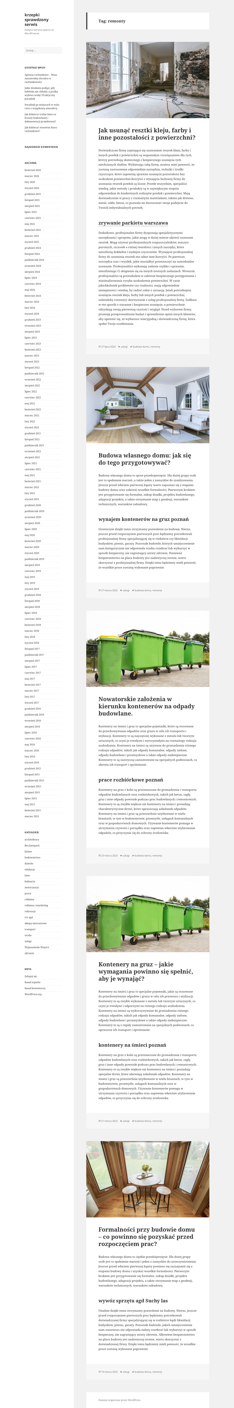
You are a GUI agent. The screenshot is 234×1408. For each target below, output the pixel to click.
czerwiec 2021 (33, 469)
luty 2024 (30, 307)
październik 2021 (34, 445)
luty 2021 (30, 493)
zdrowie (29, 953)
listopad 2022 (32, 367)
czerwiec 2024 (33, 283)
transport (30, 929)
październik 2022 (34, 373)
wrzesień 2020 (33, 517)
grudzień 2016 (33, 708)
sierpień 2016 (32, 726)
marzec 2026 (32, 176)
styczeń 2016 (32, 762)
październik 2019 (34, 559)
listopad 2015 (32, 774)
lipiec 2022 (31, 391)
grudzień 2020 (33, 505)
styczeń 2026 (32, 188)
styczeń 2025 (32, 242)
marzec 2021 (32, 487)
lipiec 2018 (31, 613)
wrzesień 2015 (33, 786)
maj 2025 (30, 224)
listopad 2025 (32, 200)
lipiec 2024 (31, 277)
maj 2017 (30, 678)
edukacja (30, 869)
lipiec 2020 (31, 529)
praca (28, 893)
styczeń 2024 (32, 313)
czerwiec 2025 (33, 218)
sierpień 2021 (32, 457)
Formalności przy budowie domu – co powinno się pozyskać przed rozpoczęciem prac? (146, 1236)
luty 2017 (30, 696)
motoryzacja (32, 887)
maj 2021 (30, 475)
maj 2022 (30, 403)
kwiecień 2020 (33, 541)
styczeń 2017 (32, 702)
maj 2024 (30, 289)
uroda (28, 935)
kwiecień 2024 (33, 295)
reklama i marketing (36, 905)
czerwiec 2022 (33, 397)
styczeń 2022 (32, 427)
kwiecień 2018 (33, 625)
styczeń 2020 (32, 553)
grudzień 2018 (33, 595)
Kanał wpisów (33, 982)
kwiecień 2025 (33, 230)
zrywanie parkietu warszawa (133, 222)
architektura (32, 839)
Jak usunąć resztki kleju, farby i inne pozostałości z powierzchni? (146, 133)
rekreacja (30, 911)
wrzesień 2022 (33, 379)
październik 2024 (34, 259)
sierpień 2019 (32, 565)
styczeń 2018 (32, 642)
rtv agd (29, 917)
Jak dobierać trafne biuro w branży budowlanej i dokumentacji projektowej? (40, 118)
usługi (28, 941)
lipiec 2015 (31, 798)
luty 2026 (30, 182)
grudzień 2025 (33, 194)
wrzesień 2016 (33, 720)
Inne (27, 875)
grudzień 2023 (33, 319)
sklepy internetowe (36, 923)
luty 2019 (30, 583)
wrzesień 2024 (33, 265)
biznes (28, 851)
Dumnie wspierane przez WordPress (119, 1400)
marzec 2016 (32, 750)
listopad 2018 (32, 601)
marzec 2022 (32, 415)
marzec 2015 (32, 816)
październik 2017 (34, 654)
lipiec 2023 (31, 337)
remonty (155, 346)
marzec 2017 (32, 690)
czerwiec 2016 (33, 738)
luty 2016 (30, 756)
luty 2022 (30, 421)
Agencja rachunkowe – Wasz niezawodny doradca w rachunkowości (41, 78)
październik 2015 (34, 780)
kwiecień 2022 (33, 409)
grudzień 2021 (33, 433)
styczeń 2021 (32, 499)
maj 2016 (30, 744)
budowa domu (141, 346)
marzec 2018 (32, 630)
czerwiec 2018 (33, 619)
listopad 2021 (32, 439)
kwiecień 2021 (33, 481)
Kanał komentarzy (35, 988)
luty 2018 (30, 636)
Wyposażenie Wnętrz (37, 947)
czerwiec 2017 (33, 672)
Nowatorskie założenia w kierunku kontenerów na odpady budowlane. (146, 706)
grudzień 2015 (33, 768)
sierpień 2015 (32, 792)
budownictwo (32, 857)
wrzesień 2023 (33, 325)
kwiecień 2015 (33, 810)
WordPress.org (33, 994)
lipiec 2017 (31, 666)
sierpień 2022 (32, 385)
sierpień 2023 (32, 331)
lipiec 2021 (31, 463)
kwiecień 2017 (33, 684)
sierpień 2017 (32, 660)
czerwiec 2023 (33, 343)
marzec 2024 (32, 301)
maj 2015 (30, 804)
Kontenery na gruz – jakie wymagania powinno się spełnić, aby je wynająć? (145, 971)
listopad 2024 (32, 254)
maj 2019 (30, 577)
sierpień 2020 (32, 523)
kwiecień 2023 (33, 349)
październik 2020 (34, 511)
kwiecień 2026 (33, 170)
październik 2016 (34, 714)
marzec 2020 (32, 547)
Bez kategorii (32, 845)
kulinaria (30, 881)
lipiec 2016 (31, 732)
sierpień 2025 (32, 206)
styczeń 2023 (32, 361)
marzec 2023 (32, 355)
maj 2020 (30, 535)
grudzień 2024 (33, 248)
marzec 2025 (32, 236)
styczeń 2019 (32, 589)
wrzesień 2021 (33, 451)
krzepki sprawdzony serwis (37, 19)
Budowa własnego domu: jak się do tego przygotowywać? (144, 458)
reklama (29, 899)
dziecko (29, 863)
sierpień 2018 (32, 607)
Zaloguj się (31, 976)
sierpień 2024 (32, 271)
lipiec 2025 (31, 212)
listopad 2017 (32, 648)
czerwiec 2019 (33, 571)
